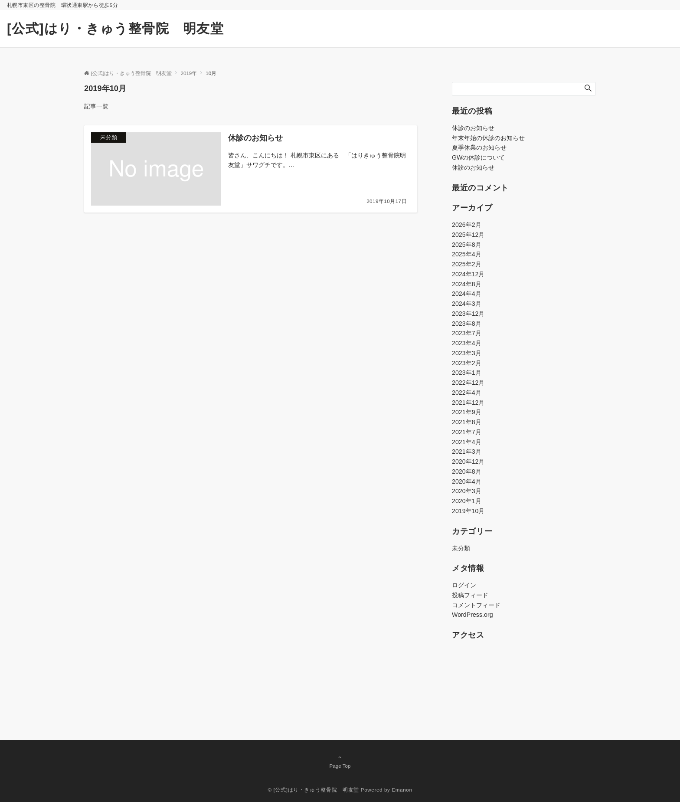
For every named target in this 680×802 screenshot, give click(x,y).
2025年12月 (468, 234)
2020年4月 (466, 481)
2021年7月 (466, 432)
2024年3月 (466, 303)
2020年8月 (466, 471)
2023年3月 (466, 353)
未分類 (461, 548)
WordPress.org (472, 614)
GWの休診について (478, 157)
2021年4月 (466, 442)
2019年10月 (468, 510)
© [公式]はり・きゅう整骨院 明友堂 (313, 789)
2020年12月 (468, 461)
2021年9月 (466, 412)
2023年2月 (466, 363)
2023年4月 (466, 343)
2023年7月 (466, 333)
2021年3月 (466, 451)
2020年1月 (466, 501)
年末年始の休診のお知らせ (488, 137)
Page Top (340, 761)
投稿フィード (470, 595)
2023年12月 (468, 313)
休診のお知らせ (473, 127)
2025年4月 (466, 254)
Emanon (402, 789)
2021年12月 (468, 402)
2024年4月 (466, 293)
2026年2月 (466, 224)
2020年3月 (466, 491)
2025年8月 (466, 244)
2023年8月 (466, 323)
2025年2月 (466, 264)
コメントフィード (476, 605)
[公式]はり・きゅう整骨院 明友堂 (115, 28)
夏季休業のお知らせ (479, 147)
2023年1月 (466, 372)
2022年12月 (468, 382)
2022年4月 (466, 392)
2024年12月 (468, 274)
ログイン (464, 585)
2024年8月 (466, 284)
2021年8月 (466, 422)
